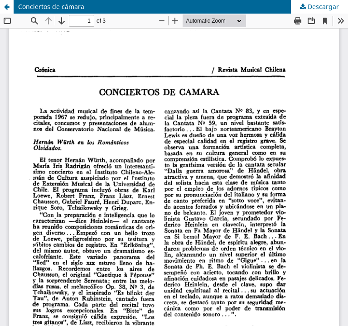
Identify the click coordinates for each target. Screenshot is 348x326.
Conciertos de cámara (51, 6)
